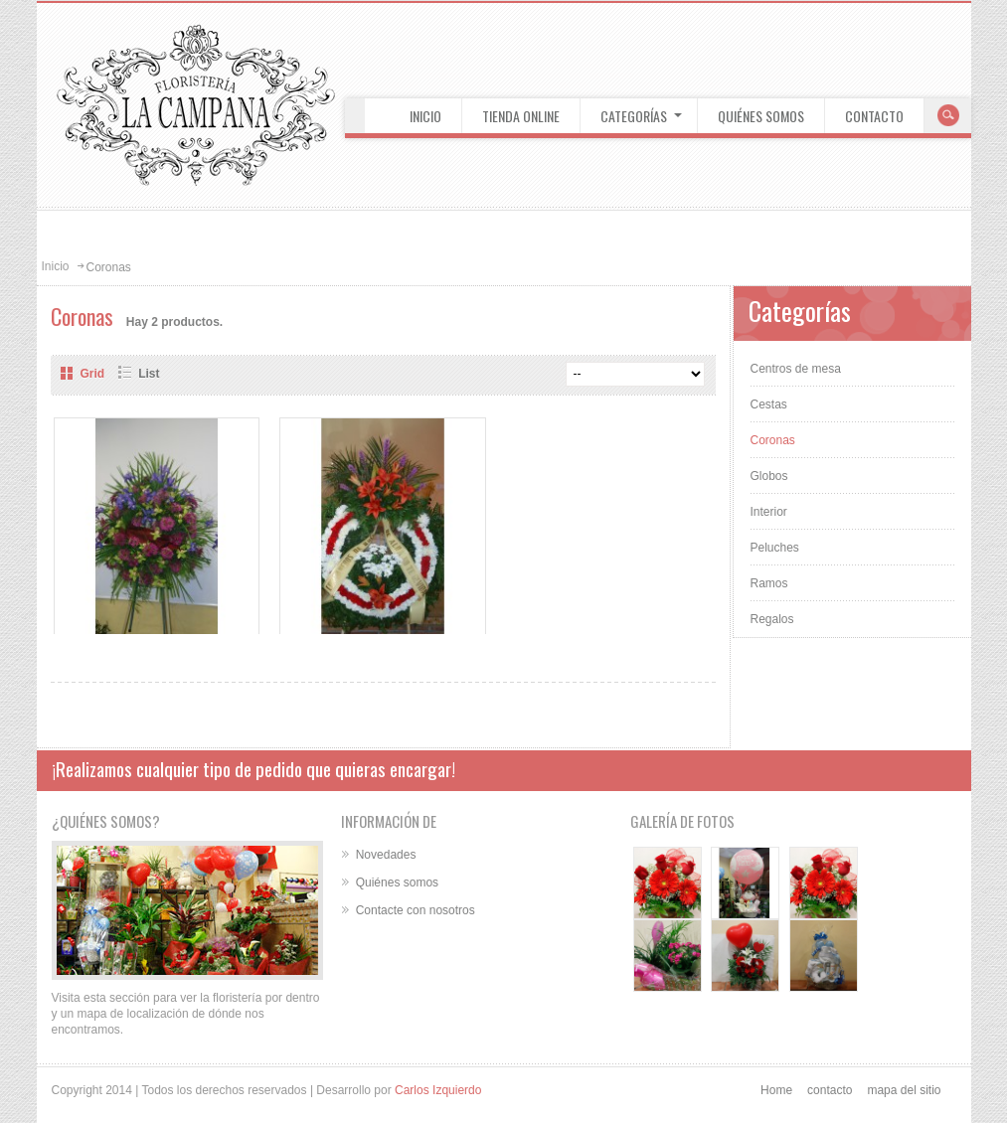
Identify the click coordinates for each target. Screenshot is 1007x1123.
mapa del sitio (903, 1090)
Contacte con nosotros (415, 910)
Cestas (769, 404)
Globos (769, 476)
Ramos (769, 583)
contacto (829, 1090)
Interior (769, 512)
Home (776, 1090)
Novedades (386, 855)
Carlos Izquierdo (438, 1090)
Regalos (772, 619)
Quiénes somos (397, 882)
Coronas (773, 440)
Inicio (56, 266)
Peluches (775, 548)
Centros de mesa (796, 369)
